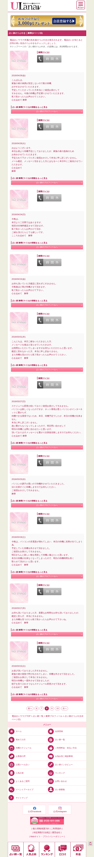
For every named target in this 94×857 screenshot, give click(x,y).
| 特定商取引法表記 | (42, 832)
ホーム (15, 731)
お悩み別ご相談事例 (60, 756)
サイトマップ (18, 798)
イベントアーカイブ (20, 789)
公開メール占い (18, 764)
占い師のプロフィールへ (47, 111)
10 (57, 708)
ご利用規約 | (56, 828)
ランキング (56, 773)
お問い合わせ (57, 781)
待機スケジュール (19, 748)
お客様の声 (17, 756)
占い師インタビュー (60, 764)
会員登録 (55, 731)
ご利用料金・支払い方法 (62, 748)
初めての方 (17, 740)
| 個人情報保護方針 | (40, 828)
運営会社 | (56, 832)
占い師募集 (56, 789)
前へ (30, 708)
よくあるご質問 (18, 781)
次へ (65, 708)
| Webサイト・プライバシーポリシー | (47, 836)
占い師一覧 (56, 740)
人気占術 (16, 773)
